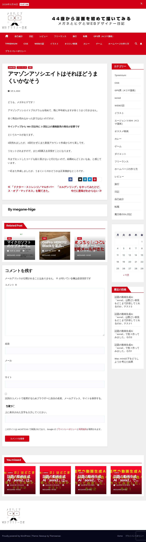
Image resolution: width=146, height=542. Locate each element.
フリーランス (60, 36)
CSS (26, 43)
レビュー (43, 36)
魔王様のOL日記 (123, 214)
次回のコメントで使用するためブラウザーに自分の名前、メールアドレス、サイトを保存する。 (54, 398)
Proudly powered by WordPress (16, 536)
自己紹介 (19, 36)
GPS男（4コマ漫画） (104, 36)
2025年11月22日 (17, 485)
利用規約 (83, 429)
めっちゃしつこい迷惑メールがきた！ (89, 245)
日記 (31, 36)
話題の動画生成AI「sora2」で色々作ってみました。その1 (127, 347)
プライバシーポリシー (15, 51)
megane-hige (24, 209)
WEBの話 (39, 43)
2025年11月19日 (88, 485)
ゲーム (99, 43)
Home (120, 536)
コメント (11, 284)
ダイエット (120, 154)
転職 (85, 36)
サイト (8, 377)
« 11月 (126, 275)
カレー (86, 43)
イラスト (54, 43)
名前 (7, 343)
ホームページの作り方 (118, 43)
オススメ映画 (71, 43)
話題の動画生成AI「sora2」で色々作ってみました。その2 (127, 334)
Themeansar (55, 536)
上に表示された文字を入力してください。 (26, 412)
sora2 (118, 98)
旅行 (75, 36)
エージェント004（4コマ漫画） (127, 122)
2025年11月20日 (52, 485)
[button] (136, 43)
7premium (11, 43)
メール (8, 360)
